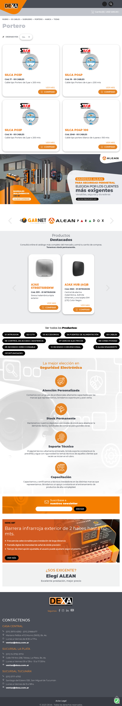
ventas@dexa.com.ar (17, 642)
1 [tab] (58, 200)
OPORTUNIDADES (14, 353)
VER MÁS (50, 87)
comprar (48, 92)
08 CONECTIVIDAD (107, 341)
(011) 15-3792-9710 (15, 654)
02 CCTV (31, 334)
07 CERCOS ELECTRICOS (71, 341)
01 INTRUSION (12, 334)
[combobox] (26, 37)
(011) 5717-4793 (13, 676)
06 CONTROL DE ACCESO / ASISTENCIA (24, 341)
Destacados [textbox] (26, 37)
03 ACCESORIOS (51, 334)
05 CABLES (15, 19)
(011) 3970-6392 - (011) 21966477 (21, 631)
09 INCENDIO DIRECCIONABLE (20, 347)
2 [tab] (61, 200)
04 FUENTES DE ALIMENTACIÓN (82, 334)
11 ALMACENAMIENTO (106, 347)
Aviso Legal (61, 701)
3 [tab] (63, 200)
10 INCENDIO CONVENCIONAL (66, 347)
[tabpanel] (61, 179)
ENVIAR (80, 509)
